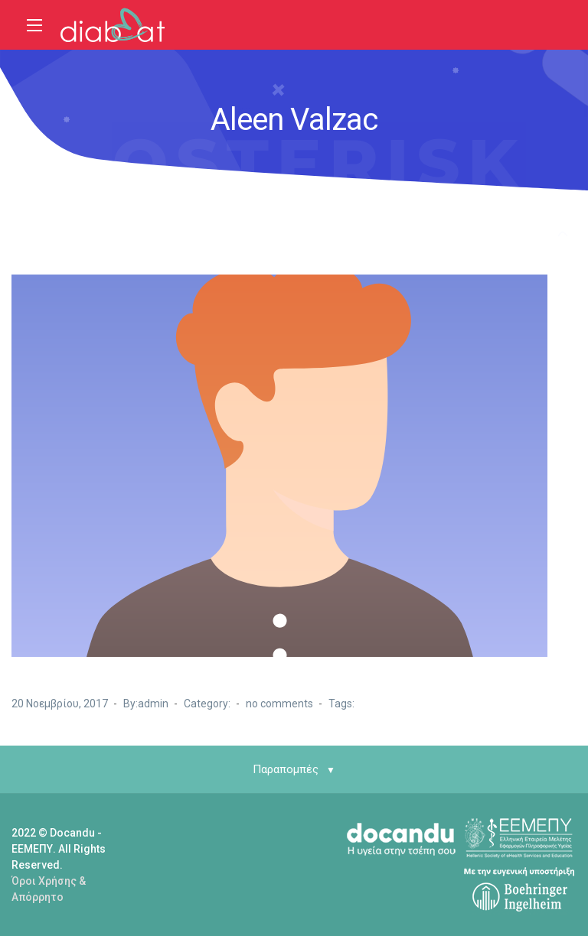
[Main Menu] (34, 25)
